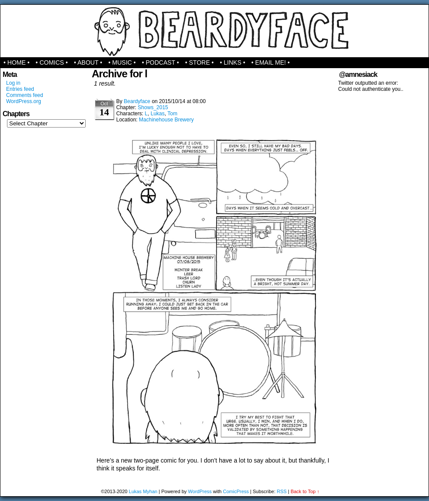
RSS (282, 491)
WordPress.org (23, 101)
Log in (13, 83)
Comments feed (24, 95)
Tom (172, 114)
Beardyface (214, 31)
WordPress (199, 491)
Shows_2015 (153, 107)
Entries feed (20, 89)
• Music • (122, 62)
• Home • (16, 62)
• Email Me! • (270, 62)
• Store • (199, 62)
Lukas (158, 114)
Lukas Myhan (143, 491)
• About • (88, 62)
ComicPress (236, 491)
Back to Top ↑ (305, 491)
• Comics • (52, 62)
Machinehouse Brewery (166, 120)
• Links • (232, 62)
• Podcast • (160, 62)
